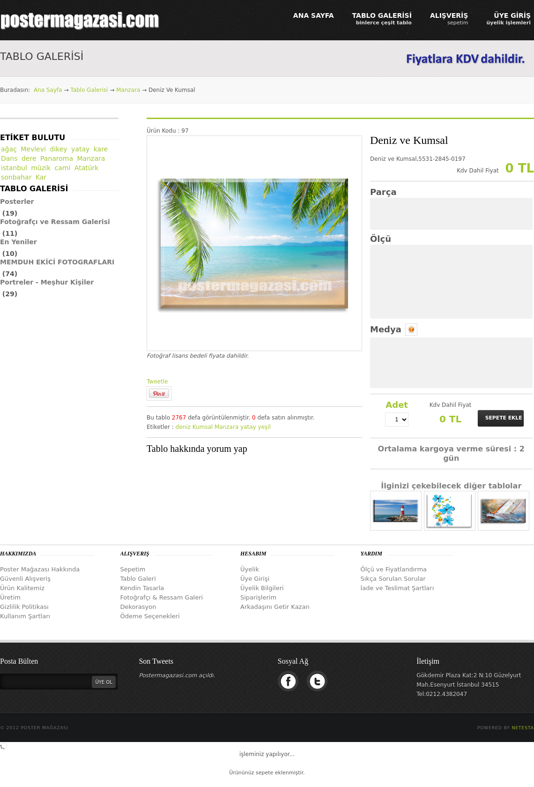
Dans (9, 158)
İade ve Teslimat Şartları (397, 588)
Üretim (10, 597)
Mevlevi (33, 149)
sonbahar (16, 177)
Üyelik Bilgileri (262, 588)
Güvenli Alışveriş (25, 578)
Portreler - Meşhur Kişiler (47, 282)
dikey (58, 149)
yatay (248, 427)
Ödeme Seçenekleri (150, 616)
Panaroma (56, 158)
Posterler (17, 201)
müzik (41, 168)
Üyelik (249, 569)
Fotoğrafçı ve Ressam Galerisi (55, 221)
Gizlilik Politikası (24, 606)
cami (63, 168)
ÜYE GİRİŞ (508, 19)
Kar (41, 177)
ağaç (9, 149)
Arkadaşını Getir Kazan (275, 606)
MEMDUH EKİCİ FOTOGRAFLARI (57, 262)
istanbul (14, 168)
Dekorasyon (138, 606)
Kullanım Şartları (25, 616)
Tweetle (157, 381)
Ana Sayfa (48, 90)
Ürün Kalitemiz (22, 588)
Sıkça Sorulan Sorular (393, 578)
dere (29, 158)
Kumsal (203, 427)
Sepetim (133, 569)
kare (101, 149)
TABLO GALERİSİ (382, 19)
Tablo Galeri (138, 578)
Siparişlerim (258, 597)
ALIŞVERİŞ (449, 19)
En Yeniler (18, 242)
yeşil (264, 427)
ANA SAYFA (313, 15)
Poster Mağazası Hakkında (40, 569)
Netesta (523, 728)
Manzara (128, 90)
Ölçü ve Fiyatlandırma (394, 569)
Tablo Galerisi (89, 90)
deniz (183, 427)
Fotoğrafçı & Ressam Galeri (161, 597)
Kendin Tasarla (142, 588)
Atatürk (86, 168)
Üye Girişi (254, 578)
